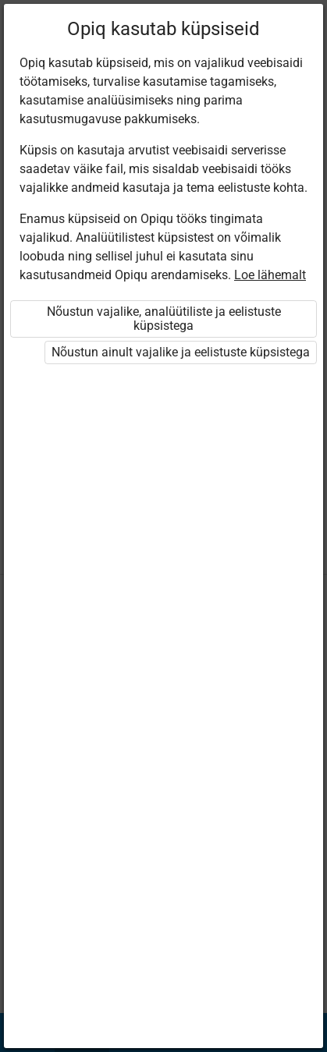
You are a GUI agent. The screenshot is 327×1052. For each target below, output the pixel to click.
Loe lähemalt (270, 274)
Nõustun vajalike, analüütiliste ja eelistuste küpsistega (164, 318)
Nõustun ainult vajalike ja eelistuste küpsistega (181, 352)
